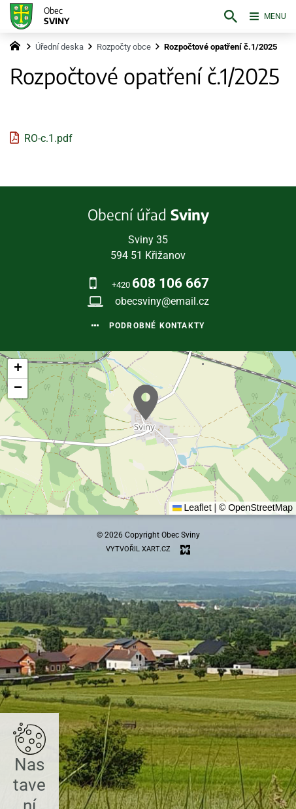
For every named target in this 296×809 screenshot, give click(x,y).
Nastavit (148, 760)
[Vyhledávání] (219, 16)
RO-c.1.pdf (48, 138)
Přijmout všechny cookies (148, 727)
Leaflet (192, 507)
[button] (145, 402)
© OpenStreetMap (256, 507)
